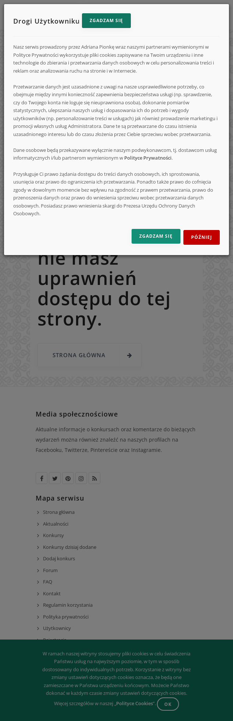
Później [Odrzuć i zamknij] (201, 237)
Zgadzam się (106, 20)
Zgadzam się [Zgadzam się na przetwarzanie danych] (156, 236)
